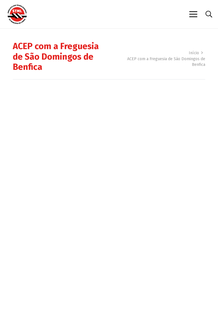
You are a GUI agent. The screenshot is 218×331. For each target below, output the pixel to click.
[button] (208, 14)
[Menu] (193, 14)
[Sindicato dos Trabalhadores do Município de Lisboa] (17, 14)
